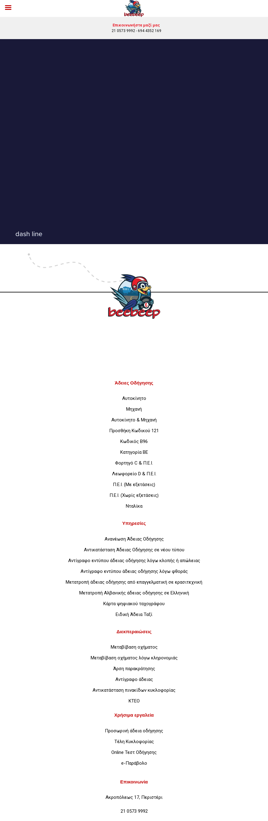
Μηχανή (134, 409)
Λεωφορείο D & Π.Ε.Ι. (134, 474)
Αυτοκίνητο (134, 398)
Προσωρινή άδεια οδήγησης (134, 731)
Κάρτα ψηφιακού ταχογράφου (134, 603)
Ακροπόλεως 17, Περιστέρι (134, 797)
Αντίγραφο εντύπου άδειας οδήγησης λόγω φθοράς (134, 571)
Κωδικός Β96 (134, 441)
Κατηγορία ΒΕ (134, 452)
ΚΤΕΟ (134, 701)
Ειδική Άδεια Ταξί (134, 614)
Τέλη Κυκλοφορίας (134, 741)
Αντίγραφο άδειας (134, 679)
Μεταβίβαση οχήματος (134, 647)
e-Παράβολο (134, 763)
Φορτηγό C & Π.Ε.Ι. (134, 463)
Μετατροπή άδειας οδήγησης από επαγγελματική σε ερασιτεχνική (134, 582)
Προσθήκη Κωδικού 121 (134, 430)
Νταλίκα (134, 506)
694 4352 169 (149, 31)
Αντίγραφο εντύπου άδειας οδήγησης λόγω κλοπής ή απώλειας (134, 560)
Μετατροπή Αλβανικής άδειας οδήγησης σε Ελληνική (134, 593)
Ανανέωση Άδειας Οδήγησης (134, 539)
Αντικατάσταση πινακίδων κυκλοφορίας (134, 690)
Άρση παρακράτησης (134, 668)
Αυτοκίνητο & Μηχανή (134, 420)
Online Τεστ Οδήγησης (134, 752)
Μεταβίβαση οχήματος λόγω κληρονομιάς (134, 658)
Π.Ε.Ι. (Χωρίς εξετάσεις (133, 495)
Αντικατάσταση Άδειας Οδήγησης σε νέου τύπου (134, 550)
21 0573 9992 (123, 31)
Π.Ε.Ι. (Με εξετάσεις (133, 484)
